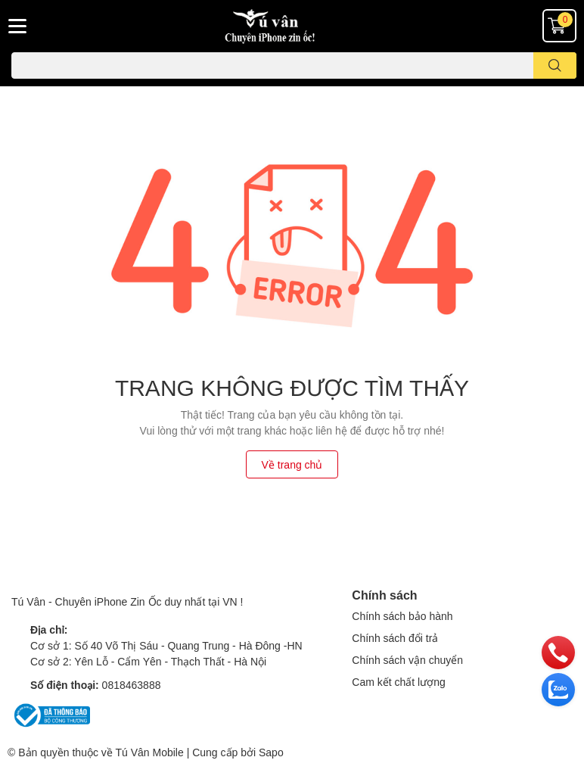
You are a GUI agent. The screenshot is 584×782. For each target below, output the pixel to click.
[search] (554, 65)
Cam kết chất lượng (398, 681)
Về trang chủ (292, 464)
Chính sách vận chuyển (407, 659)
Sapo (271, 752)
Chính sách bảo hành (402, 615)
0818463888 (131, 684)
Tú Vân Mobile (149, 752)
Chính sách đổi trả (395, 637)
